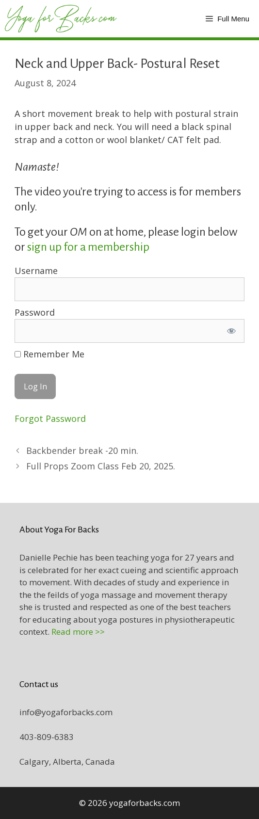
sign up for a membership (89, 247)
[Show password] (231, 331)
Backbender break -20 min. (82, 450)
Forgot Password (50, 418)
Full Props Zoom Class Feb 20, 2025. (100, 466)
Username (36, 270)
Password (35, 312)
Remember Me (49, 354)
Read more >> (78, 631)
